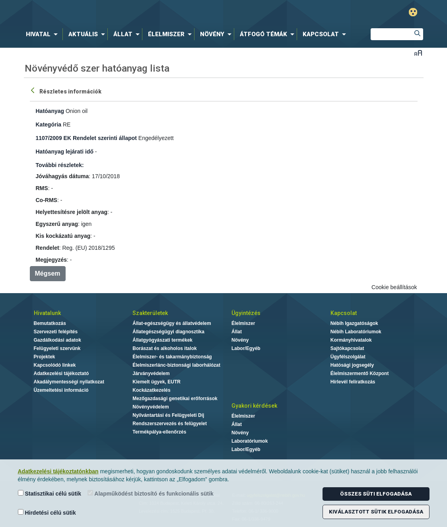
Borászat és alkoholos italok (164, 348)
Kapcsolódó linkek (55, 365)
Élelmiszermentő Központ (359, 373)
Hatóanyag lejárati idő (64, 151)
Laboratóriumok (249, 441)
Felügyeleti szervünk (57, 348)
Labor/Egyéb (245, 348)
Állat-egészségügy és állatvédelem (171, 323)
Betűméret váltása (418, 53)
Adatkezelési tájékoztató (61, 373)
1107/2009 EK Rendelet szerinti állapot (86, 138)
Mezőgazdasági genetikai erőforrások (174, 398)
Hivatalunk (47, 313)
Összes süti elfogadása (376, 494)
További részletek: (60, 165)
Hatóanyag (50, 111)
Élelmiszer (243, 323)
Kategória (49, 124)
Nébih (139, 12)
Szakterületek (150, 313)
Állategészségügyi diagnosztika (168, 331)
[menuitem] (43, 34)
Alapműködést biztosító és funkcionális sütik (150, 493)
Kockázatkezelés (151, 390)
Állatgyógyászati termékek (162, 340)
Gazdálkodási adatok (57, 340)
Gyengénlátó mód (413, 12)
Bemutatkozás (50, 323)
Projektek (44, 357)
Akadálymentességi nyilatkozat (69, 382)
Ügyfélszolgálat (347, 357)
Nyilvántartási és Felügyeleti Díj (168, 415)
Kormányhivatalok (351, 340)
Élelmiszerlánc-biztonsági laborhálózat (176, 365)
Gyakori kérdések (254, 406)
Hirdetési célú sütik (47, 512)
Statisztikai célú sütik (50, 493)
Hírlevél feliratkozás (352, 382)
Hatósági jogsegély (352, 365)
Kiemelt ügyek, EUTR (156, 382)
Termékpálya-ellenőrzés (159, 432)
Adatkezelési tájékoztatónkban (58, 471)
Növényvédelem (150, 407)
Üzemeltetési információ (61, 390)
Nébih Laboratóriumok (355, 331)
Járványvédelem (150, 373)
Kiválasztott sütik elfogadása (376, 512)
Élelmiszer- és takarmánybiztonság (172, 357)
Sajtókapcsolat (347, 348)
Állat (236, 331)
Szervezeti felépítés (56, 331)
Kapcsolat (343, 313)
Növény (240, 340)
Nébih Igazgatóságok (354, 323)
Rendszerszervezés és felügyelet (169, 423)
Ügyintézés (245, 313)
